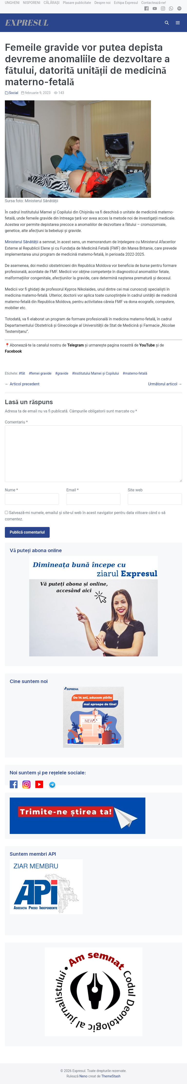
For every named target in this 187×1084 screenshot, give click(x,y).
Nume (11, 490)
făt (23, 373)
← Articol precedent (22, 384)
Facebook (14, 351)
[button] (167, 23)
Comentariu (16, 422)
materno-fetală (136, 373)
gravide (62, 373)
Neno (83, 1076)
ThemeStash (111, 1076)
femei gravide (41, 373)
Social (13, 93)
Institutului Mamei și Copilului (96, 373)
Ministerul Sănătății (21, 242)
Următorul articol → (165, 384)
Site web (135, 490)
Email (72, 490)
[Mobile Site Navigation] (177, 22)
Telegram (75, 345)
